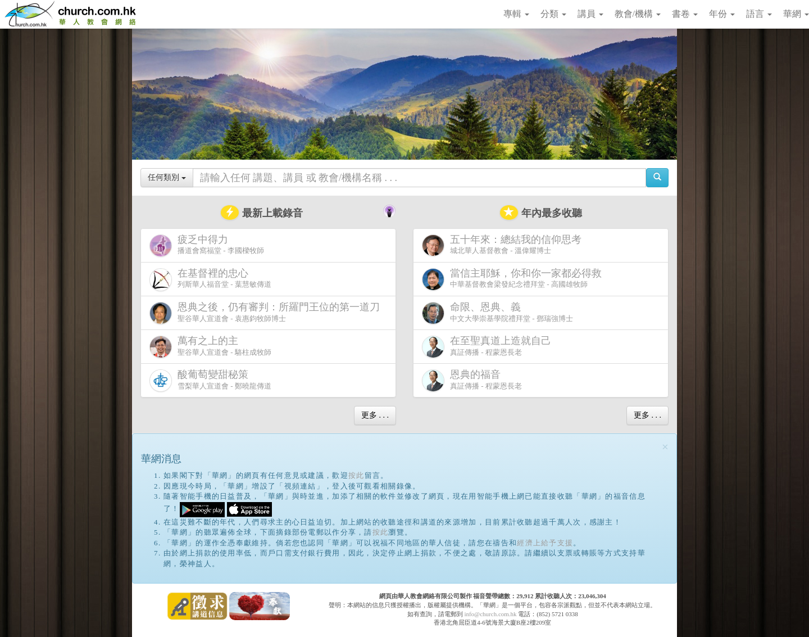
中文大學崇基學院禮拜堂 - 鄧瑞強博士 (497, 312)
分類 (553, 14)
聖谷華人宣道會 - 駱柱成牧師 (210, 346)
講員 (590, 14)
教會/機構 (638, 14)
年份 (722, 14)
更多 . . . (375, 415)
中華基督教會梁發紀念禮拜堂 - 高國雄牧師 (514, 279)
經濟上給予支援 (545, 543)
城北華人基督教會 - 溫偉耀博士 (504, 245)
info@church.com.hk (490, 614)
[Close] (665, 447)
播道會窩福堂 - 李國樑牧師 (206, 245)
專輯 (516, 14)
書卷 (685, 14)
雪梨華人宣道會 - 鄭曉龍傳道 (210, 380)
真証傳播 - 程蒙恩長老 (489, 346)
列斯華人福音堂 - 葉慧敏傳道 (210, 279)
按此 (356, 475)
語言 (759, 14)
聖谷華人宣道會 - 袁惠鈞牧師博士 (266, 312)
